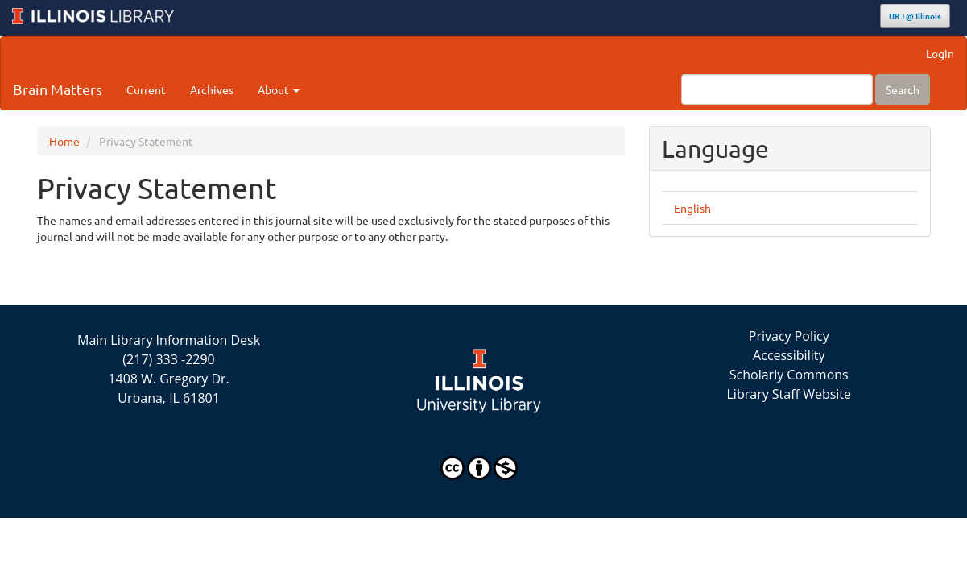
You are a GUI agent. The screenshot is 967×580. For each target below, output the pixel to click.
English (692, 208)
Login (940, 53)
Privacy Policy (789, 336)
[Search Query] (777, 89)
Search (902, 89)
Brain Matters (57, 89)
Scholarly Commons (789, 374)
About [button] (279, 89)
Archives (211, 89)
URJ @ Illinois (915, 16)
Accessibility (788, 355)
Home (64, 141)
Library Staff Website (789, 394)
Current (146, 89)
